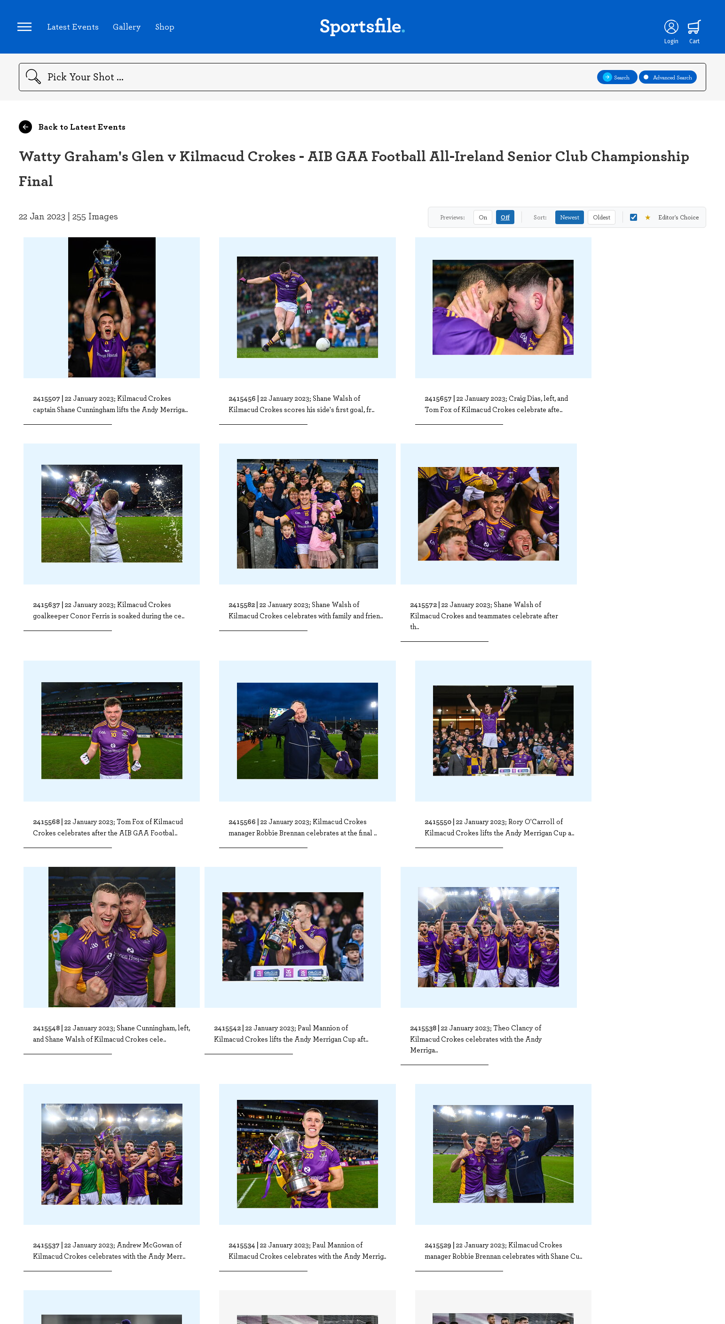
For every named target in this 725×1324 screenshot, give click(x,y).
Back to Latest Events (72, 129)
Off (505, 220)
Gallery (128, 27)
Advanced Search (668, 80)
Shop (166, 27)
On (483, 220)
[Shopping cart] (692, 28)
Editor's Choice (664, 220)
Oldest (601, 220)
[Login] (669, 28)
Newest (569, 220)
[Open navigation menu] (26, 28)
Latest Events (74, 27)
